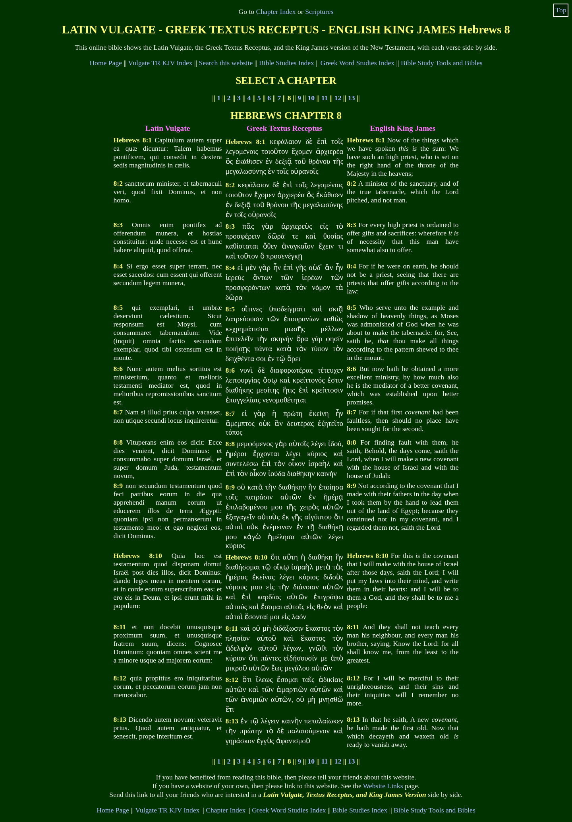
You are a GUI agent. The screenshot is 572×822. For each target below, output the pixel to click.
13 (351, 98)
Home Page (105, 63)
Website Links (383, 786)
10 (311, 98)
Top (561, 10)
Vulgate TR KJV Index (160, 63)
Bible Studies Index (286, 63)
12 (338, 98)
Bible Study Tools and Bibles (442, 63)
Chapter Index (276, 12)
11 (324, 98)
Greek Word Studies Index (357, 63)
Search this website (226, 63)
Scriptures (319, 12)
